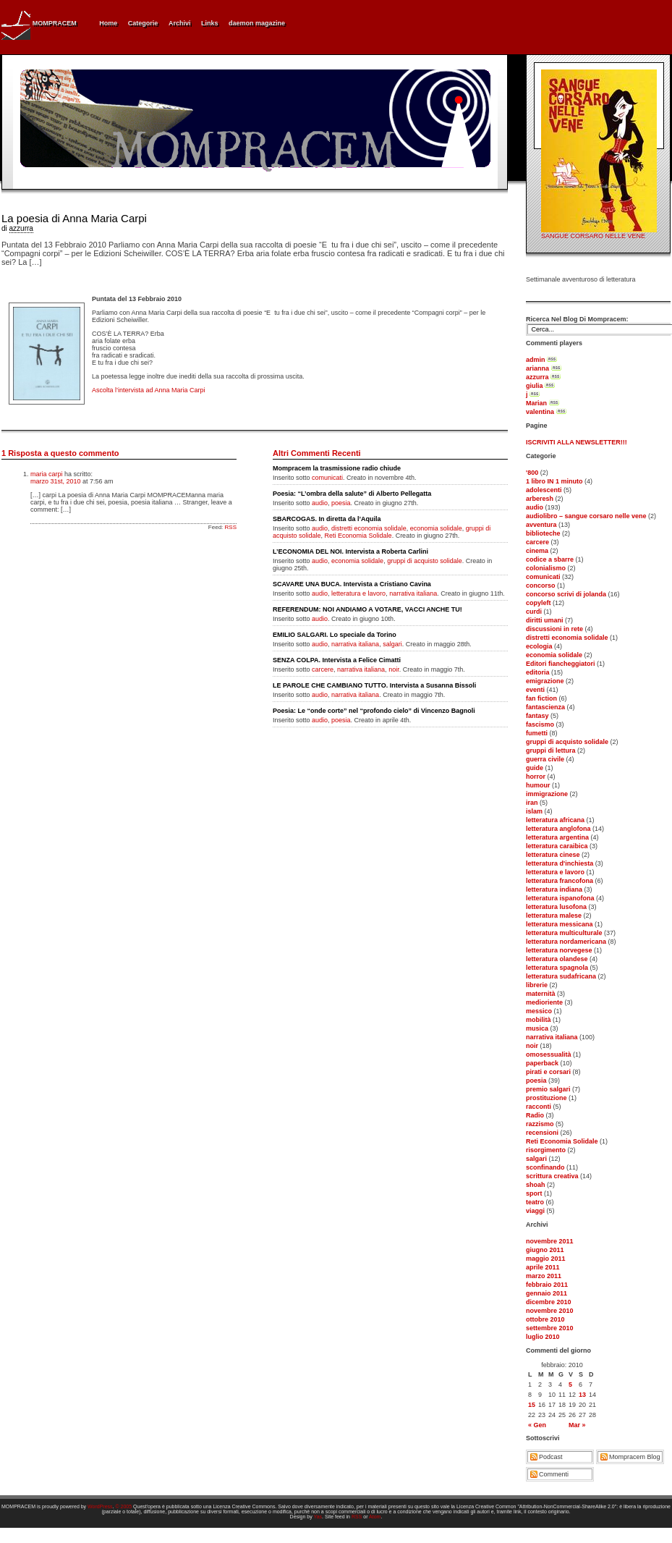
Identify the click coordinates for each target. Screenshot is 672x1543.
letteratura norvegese (559, 950)
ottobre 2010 (545, 1319)
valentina (540, 411)
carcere (537, 542)
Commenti (554, 1474)
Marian (536, 403)
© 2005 (123, 1506)
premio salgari (548, 1089)
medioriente (544, 1002)
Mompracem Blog (634, 1456)
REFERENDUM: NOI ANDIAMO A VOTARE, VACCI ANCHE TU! (367, 609)
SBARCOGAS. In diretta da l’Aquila (327, 519)
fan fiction (541, 698)
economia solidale (554, 655)
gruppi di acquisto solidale (567, 741)
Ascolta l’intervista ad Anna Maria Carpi (148, 390)
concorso (541, 585)
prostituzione (546, 1098)
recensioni (542, 1132)
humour (538, 785)
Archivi (180, 23)
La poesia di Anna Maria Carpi (74, 218)
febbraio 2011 (547, 1284)
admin (535, 359)
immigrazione (547, 794)
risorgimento (546, 1150)
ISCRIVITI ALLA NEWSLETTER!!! (576, 442)
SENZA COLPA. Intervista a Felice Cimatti (337, 660)
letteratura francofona (559, 880)
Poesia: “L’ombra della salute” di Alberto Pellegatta (352, 493)
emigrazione (545, 681)
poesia (536, 1080)
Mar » (577, 1425)
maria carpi (46, 474)
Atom (374, 1516)
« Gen (537, 1425)
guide (534, 768)
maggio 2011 (546, 1258)
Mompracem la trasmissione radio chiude (337, 468)
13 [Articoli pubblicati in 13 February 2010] (582, 1394)
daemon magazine (257, 23)
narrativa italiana (552, 1037)
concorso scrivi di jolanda (566, 594)
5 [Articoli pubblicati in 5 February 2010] (570, 1384)
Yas (318, 1516)
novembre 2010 (550, 1310)
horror (535, 776)
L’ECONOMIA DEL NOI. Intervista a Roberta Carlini (350, 551)
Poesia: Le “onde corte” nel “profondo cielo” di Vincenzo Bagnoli (374, 710)
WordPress (100, 1506)
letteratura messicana (559, 924)
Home (108, 23)
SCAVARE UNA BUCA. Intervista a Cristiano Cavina (352, 584)
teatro (535, 1202)
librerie (537, 985)
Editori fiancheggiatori (560, 663)
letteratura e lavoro (555, 872)
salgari (536, 1158)
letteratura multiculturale (564, 933)
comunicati (543, 576)
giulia (534, 385)
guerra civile (545, 759)
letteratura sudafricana (561, 976)
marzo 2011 (543, 1276)
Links (209, 23)
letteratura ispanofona (560, 898)
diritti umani (544, 620)
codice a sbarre (550, 559)
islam (534, 811)
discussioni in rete (554, 629)
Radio (535, 1115)
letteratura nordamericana (566, 941)
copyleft (538, 602)
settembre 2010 (550, 1328)
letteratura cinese (553, 854)
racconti (538, 1106)
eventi (535, 689)
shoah (535, 1184)
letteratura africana (555, 820)
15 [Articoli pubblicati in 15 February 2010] (531, 1404)
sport (534, 1193)
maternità (541, 993)
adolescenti (544, 490)
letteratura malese (554, 915)
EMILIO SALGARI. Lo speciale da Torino (334, 634)
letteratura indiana (554, 889)
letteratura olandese (557, 959)
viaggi (535, 1210)
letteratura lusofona (556, 906)
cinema (537, 550)
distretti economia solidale (567, 637)
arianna (537, 368)
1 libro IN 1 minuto (554, 481)
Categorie (143, 23)
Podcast (551, 1456)
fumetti (537, 733)
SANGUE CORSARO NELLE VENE (593, 236)
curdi (534, 611)
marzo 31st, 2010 (55, 481)
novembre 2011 (550, 1241)
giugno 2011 (545, 1250)
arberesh (539, 498)
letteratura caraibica (557, 846)
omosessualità (548, 1054)
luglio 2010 (543, 1336)
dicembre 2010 (548, 1302)
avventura (541, 524)
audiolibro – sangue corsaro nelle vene (586, 516)
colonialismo (546, 568)
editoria (538, 672)
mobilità (538, 1019)
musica (537, 1028)
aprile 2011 (543, 1267)
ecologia (539, 646)
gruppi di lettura (551, 750)
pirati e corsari (548, 1071)
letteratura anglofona (558, 828)
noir (532, 1045)
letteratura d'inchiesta (559, 863)
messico (539, 1011)
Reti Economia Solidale (562, 1141)
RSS (231, 527)
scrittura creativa (552, 1176)
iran (532, 802)
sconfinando (545, 1167)
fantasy (537, 715)
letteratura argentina (557, 837)
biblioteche (543, 533)
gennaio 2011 (546, 1293)
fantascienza (545, 707)
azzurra (537, 377)
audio (534, 507)
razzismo (540, 1124)
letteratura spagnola (557, 967)
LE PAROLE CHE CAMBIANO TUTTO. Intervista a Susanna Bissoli (374, 685)
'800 (532, 472)
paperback (542, 1063)
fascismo (540, 724)
